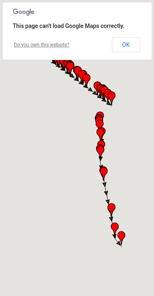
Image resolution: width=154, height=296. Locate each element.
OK (126, 45)
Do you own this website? (41, 45)
